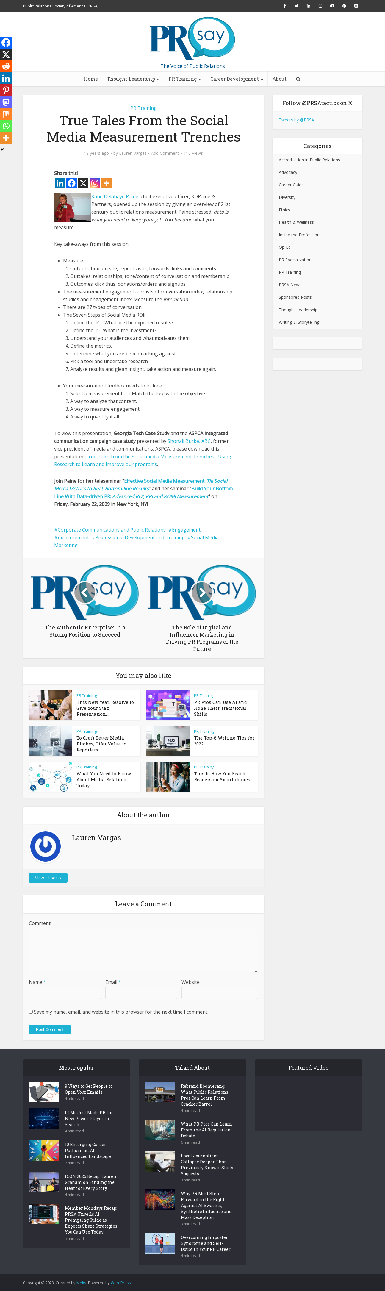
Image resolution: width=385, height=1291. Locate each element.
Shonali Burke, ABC (189, 441)
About (279, 79)
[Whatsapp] (6, 126)
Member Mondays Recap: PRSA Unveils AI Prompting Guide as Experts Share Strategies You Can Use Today (91, 1220)
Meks (81, 1282)
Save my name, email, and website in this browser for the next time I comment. (121, 1012)
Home (91, 79)
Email (113, 982)
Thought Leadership (131, 79)
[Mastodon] (6, 102)
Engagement (186, 529)
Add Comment (165, 153)
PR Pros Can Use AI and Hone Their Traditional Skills (220, 708)
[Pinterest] (6, 90)
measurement (73, 537)
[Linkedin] (60, 183)
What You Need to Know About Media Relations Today (103, 779)
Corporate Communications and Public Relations (112, 529)
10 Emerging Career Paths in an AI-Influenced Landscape (88, 1150)
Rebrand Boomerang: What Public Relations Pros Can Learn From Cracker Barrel (204, 1095)
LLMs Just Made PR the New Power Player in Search (89, 1118)
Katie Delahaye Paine (114, 196)
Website (190, 982)
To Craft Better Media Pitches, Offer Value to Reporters (101, 744)
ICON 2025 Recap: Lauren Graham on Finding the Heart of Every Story (90, 1182)
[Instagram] (95, 183)
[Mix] (6, 114)
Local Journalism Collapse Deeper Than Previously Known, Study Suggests (207, 1164)
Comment (40, 923)
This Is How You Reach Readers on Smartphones (222, 776)
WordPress (121, 1282)
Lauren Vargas (133, 153)
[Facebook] (71, 183)
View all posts (48, 878)
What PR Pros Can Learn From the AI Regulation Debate (206, 1130)
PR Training (182, 79)
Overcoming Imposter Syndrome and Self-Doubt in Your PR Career (206, 1243)
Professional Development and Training (140, 537)
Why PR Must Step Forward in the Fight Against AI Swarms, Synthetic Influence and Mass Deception (206, 1205)
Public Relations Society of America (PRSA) (60, 6)
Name (37, 982)
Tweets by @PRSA (296, 120)
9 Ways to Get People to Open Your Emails (89, 1089)
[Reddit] (6, 66)
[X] (83, 183)
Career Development (234, 79)
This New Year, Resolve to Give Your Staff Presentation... (105, 708)
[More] (106, 183)
